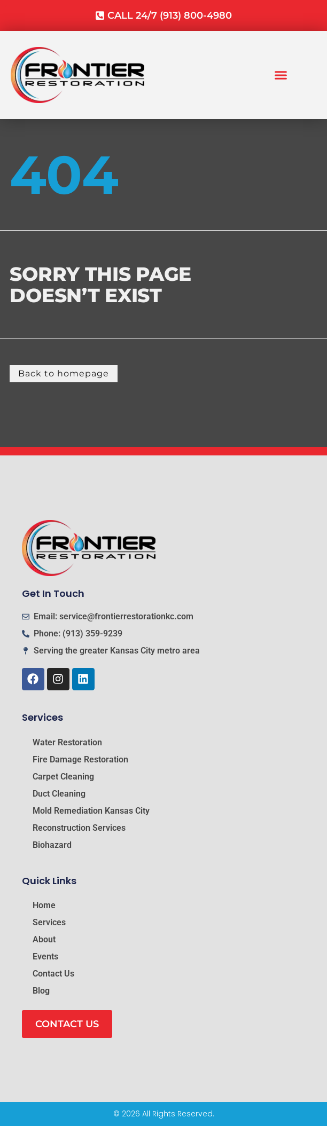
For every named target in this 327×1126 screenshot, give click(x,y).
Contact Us (53, 973)
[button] (281, 75)
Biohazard (52, 845)
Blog (41, 991)
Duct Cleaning (59, 794)
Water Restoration (67, 742)
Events (45, 956)
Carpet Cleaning (63, 776)
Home (44, 905)
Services (49, 922)
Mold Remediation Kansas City (91, 811)
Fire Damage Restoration (80, 759)
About (44, 939)
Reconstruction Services (79, 828)
